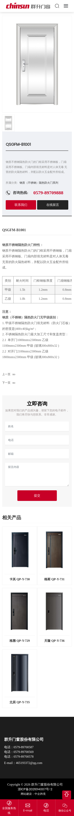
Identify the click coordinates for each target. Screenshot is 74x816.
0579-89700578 (24, 756)
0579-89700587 (24, 747)
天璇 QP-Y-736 (54, 640)
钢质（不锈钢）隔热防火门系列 (39, 182)
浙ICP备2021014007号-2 (35, 789)
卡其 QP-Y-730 (19, 579)
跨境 (43, 793)
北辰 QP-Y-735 (19, 702)
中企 (37, 793)
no (13, 374)
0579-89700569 (24, 752)
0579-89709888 (48, 192)
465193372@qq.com (29, 763)
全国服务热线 (9, 810)
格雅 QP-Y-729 (19, 640)
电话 (46, 810)
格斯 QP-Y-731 (54, 579)
